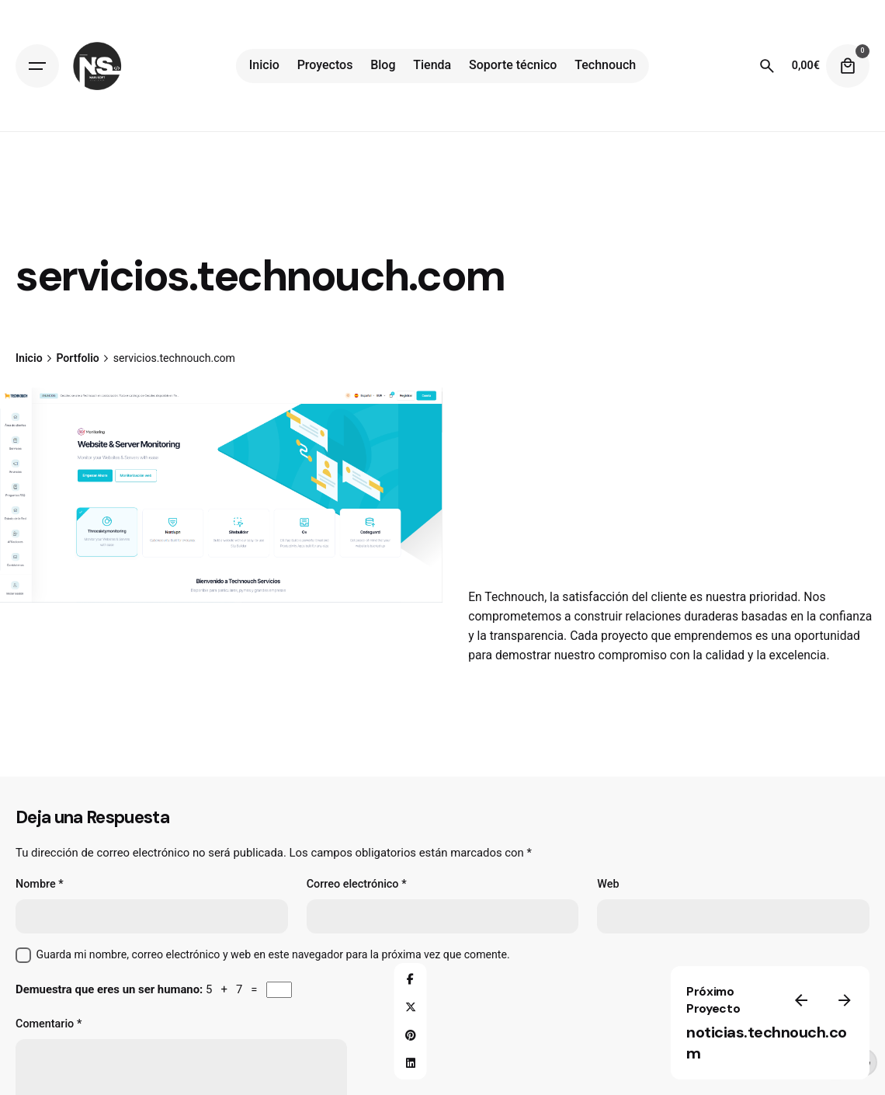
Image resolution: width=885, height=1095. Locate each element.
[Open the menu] (37, 66)
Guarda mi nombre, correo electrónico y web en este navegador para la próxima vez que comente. (273, 954)
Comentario (49, 1024)
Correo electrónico (357, 884)
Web (608, 884)
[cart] (847, 66)
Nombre (40, 884)
